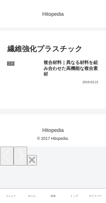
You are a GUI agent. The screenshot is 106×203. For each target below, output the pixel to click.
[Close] (32, 160)
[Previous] (7, 156)
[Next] (20, 156)
